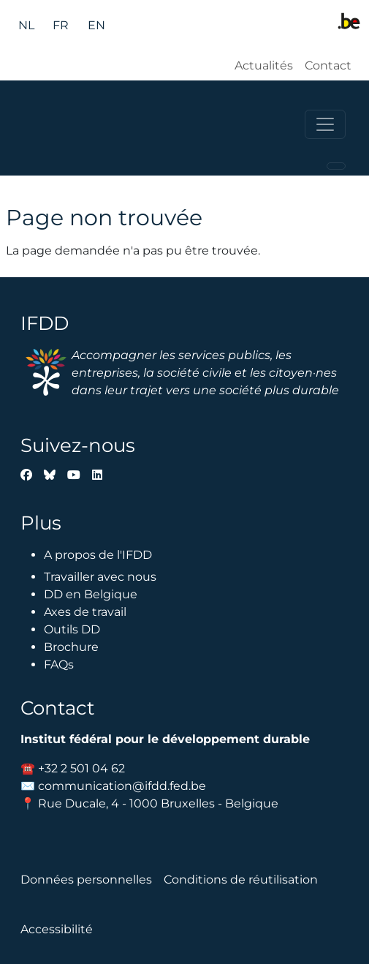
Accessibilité (56, 929)
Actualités (264, 65)
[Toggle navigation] (325, 124)
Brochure (71, 647)
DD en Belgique (90, 594)
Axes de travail (85, 612)
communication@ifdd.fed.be (122, 786)
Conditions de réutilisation (241, 879)
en (96, 25)
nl (26, 25)
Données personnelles (86, 879)
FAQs (59, 664)
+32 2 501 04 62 (81, 768)
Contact (328, 65)
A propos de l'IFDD (98, 555)
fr (61, 25)
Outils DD (72, 629)
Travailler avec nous (100, 577)
